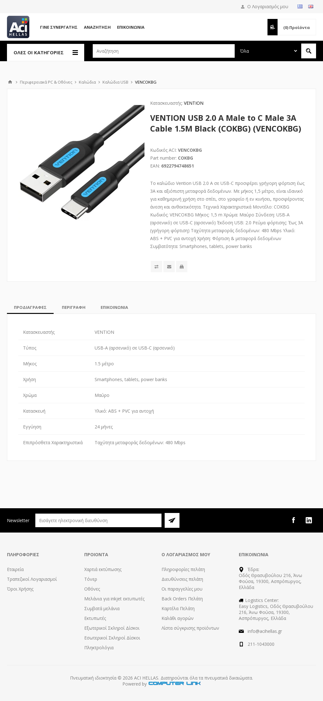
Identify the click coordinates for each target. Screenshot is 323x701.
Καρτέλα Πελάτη (178, 608)
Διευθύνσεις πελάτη (182, 579)
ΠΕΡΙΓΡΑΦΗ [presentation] (73, 307)
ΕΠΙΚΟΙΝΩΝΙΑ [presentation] (114, 307)
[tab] (30, 307)
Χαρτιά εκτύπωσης (102, 569)
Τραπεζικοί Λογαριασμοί (32, 579)
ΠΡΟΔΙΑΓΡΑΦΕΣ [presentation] (30, 307)
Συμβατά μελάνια (102, 608)
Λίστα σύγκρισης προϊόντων (190, 628)
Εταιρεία (15, 569)
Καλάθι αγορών (178, 618)
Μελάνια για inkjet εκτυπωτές (114, 599)
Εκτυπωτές (95, 618)
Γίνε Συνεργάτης (59, 27)
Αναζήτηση (97, 27)
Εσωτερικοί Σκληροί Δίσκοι (112, 638)
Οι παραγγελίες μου (182, 589)
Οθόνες (92, 589)
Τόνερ (90, 579)
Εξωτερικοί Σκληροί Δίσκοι (111, 628)
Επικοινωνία (130, 27)
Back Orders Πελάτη (182, 599)
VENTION (193, 103)
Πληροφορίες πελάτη (183, 569)
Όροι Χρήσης (20, 589)
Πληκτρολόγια (99, 648)
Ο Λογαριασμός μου (267, 6)
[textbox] (164, 51)
